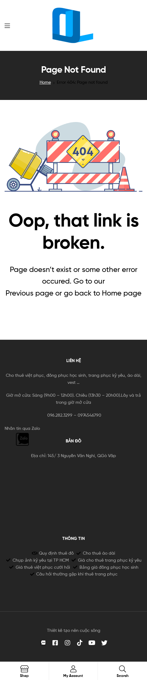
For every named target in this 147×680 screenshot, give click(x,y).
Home (45, 82)
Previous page (29, 292)
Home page (121, 292)
